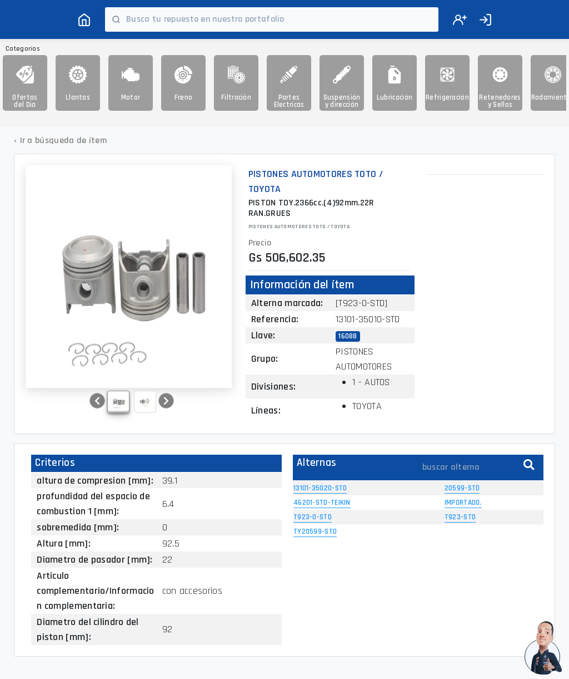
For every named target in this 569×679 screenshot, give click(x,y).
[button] (97, 401)
